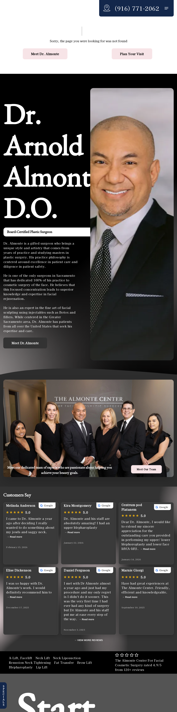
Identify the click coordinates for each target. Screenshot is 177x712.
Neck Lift (43, 658)
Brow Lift (84, 662)
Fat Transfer (64, 662)
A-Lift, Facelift (20, 658)
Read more (16, 536)
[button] (166, 8)
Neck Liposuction (67, 658)
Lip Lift (42, 667)
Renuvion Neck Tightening (30, 662)
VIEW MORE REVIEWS (90, 640)
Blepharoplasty (21, 667)
